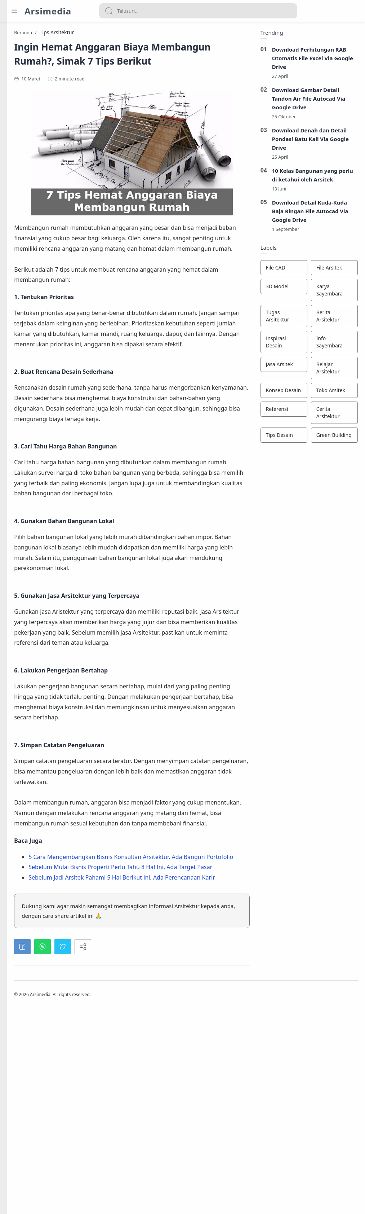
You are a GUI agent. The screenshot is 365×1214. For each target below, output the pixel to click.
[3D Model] (282, 289)
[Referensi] (282, 411)
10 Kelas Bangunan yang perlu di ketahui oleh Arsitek (311, 177)
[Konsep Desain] (282, 392)
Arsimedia (48, 11)
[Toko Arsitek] (332, 392)
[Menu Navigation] (14, 10)
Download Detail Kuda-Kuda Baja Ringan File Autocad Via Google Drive (308, 213)
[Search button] (108, 10)
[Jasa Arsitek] (282, 366)
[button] (107, 1147)
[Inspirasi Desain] (282, 344)
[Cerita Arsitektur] (332, 415)
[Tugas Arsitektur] (282, 318)
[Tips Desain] (282, 437)
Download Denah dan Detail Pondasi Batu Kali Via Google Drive (308, 141)
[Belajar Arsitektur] (332, 370)
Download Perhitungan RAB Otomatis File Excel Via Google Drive (311, 60)
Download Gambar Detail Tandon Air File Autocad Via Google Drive (307, 100)
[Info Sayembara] (332, 344)
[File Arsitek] (332, 270)
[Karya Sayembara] (332, 292)
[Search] (198, 10)
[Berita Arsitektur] (332, 318)
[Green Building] (332, 437)
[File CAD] (282, 270)
